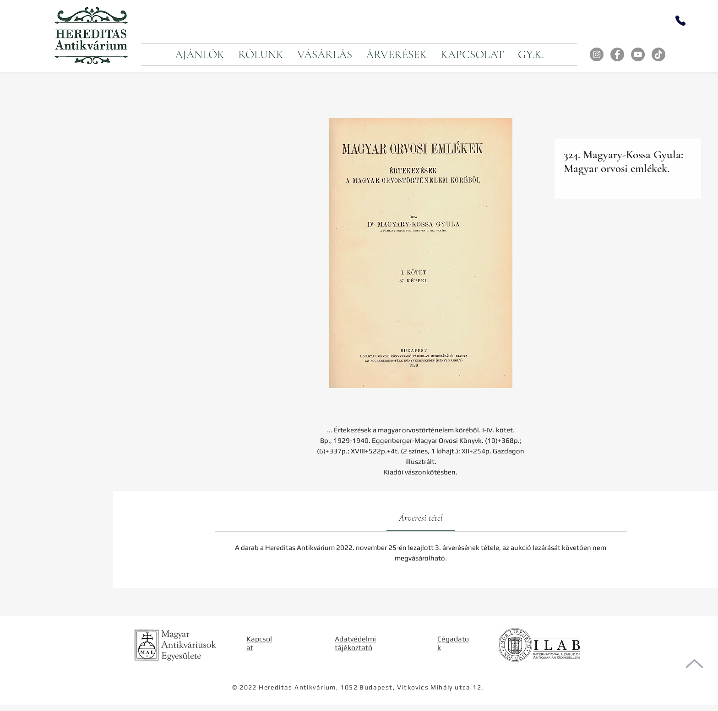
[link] (421, 517)
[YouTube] (638, 54)
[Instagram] (597, 54)
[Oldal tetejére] (694, 663)
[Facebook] (617, 54)
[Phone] (680, 21)
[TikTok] (658, 54)
